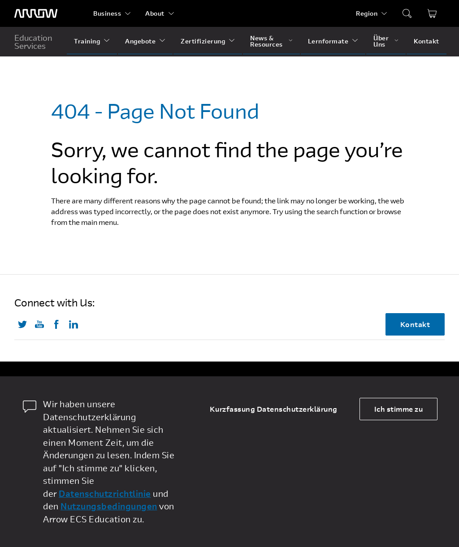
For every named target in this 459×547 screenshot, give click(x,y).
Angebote (140, 41)
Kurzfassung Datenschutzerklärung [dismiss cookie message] (274, 408)
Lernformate (328, 41)
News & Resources (266, 41)
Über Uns (381, 41)
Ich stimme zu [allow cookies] (398, 408)
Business (107, 13)
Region (366, 13)
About (155, 13)
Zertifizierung (203, 41)
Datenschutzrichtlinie (105, 493)
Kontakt (426, 41)
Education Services (33, 41)
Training (87, 41)
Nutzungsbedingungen (109, 506)
